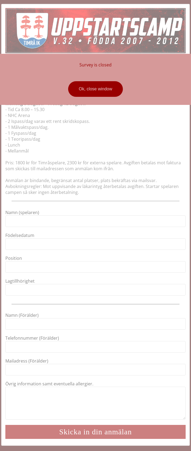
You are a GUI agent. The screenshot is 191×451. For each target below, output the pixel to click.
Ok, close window (95, 89)
